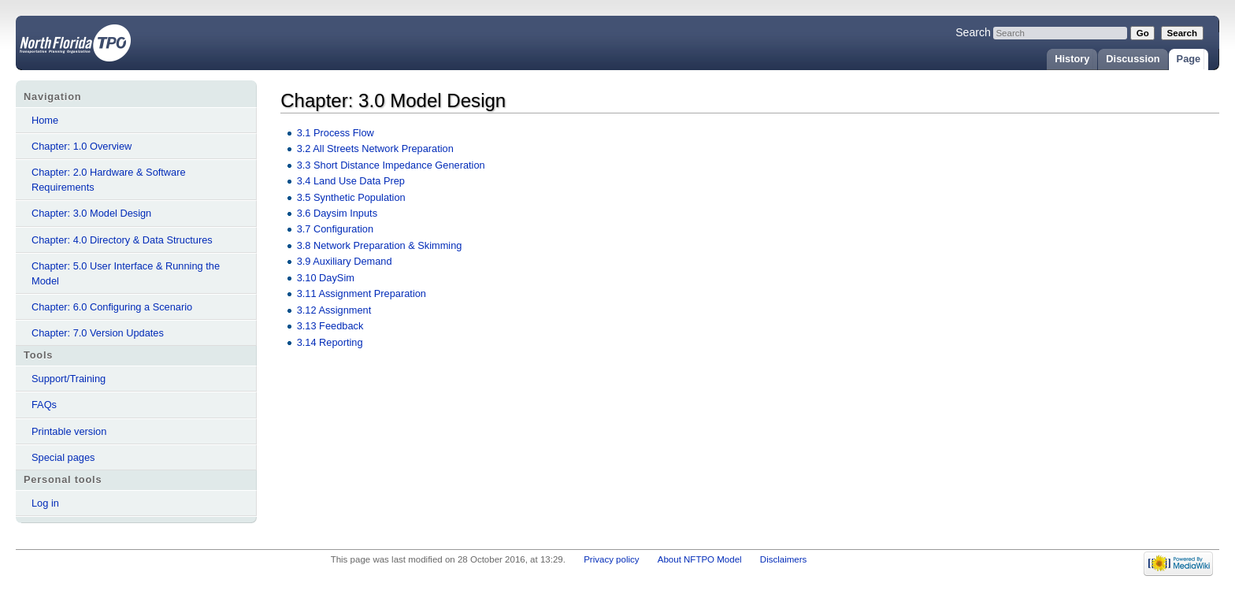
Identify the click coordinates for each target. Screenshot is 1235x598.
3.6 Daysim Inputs (337, 213)
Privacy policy (611, 559)
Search (973, 32)
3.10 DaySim (325, 278)
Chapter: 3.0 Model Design (91, 213)
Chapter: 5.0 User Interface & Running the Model (126, 273)
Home (45, 120)
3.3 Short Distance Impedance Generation (391, 165)
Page (1189, 59)
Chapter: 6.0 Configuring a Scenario (112, 307)
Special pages (63, 457)
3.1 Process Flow (335, 133)
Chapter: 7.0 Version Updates (98, 333)
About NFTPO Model (700, 559)
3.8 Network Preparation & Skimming (379, 245)
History (1072, 59)
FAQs (44, 404)
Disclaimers (783, 559)
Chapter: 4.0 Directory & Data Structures (122, 240)
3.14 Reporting (330, 342)
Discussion (1132, 59)
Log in (45, 503)
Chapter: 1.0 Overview (82, 146)
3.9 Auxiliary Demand (344, 261)
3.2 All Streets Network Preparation (375, 148)
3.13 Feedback (330, 326)
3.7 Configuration (335, 229)
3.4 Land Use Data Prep (351, 181)
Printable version (69, 431)
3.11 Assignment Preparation (361, 293)
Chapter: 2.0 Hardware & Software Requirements (109, 179)
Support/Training (69, 378)
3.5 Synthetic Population (351, 197)
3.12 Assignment (334, 310)
